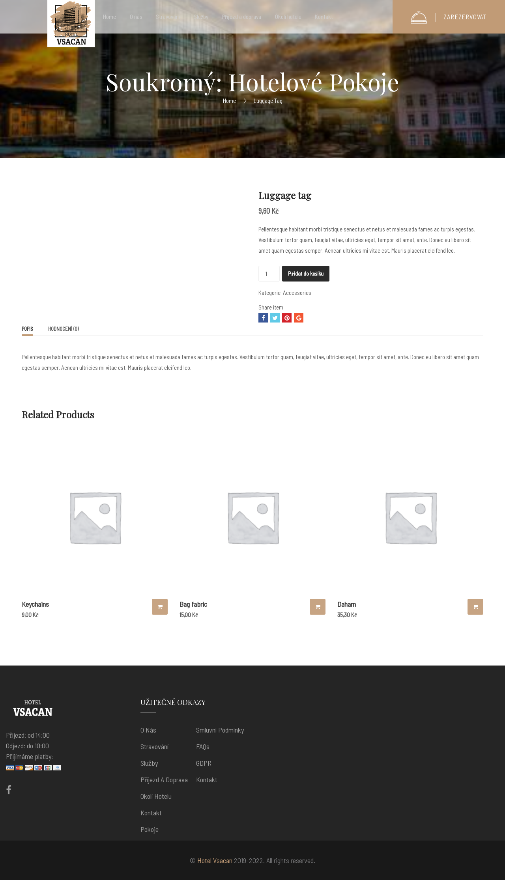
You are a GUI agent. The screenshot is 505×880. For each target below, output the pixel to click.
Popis (27, 329)
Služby (149, 763)
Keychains (35, 604)
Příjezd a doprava (164, 779)
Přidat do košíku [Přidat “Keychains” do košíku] (160, 607)
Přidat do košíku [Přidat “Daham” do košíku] (475, 607)
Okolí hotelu (156, 796)
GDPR (203, 763)
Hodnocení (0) (63, 329)
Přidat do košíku (306, 273)
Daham (346, 604)
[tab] (27, 329)
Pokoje (149, 829)
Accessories (297, 292)
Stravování (154, 746)
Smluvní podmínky (220, 729)
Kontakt (151, 812)
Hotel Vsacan (214, 860)
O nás (148, 729)
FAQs (202, 746)
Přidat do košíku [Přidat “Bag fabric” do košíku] (317, 607)
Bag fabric (193, 604)
